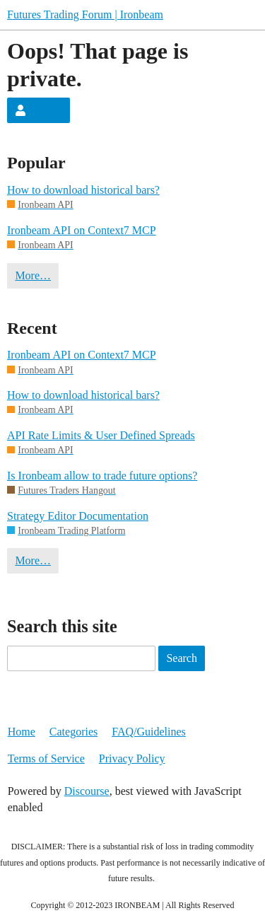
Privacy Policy (132, 758)
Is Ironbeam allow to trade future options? (102, 476)
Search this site (62, 626)
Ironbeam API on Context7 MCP (81, 230)
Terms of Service (46, 758)
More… (33, 275)
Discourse (87, 791)
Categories (73, 732)
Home (21, 732)
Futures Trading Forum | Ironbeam (85, 14)
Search (181, 658)
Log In (38, 110)
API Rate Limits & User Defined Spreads (101, 435)
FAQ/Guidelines (149, 732)
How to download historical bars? (83, 190)
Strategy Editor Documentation (77, 516)
